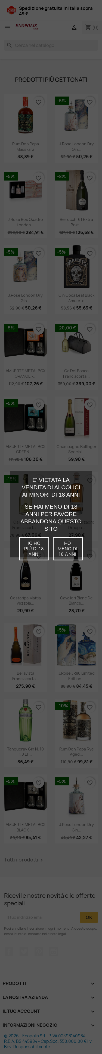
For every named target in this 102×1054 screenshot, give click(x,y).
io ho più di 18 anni (34, 548)
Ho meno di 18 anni (67, 548)
